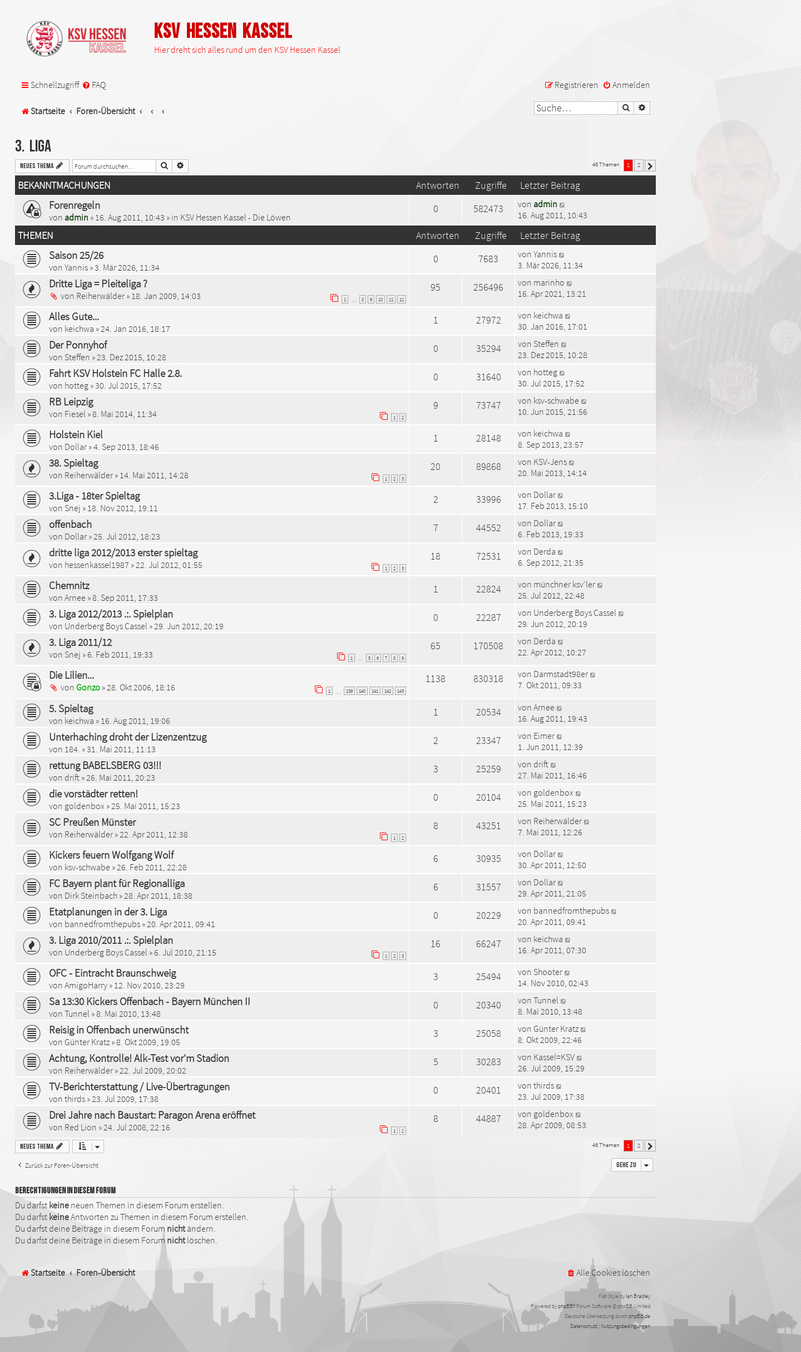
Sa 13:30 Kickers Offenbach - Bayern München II (149, 1001)
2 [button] (638, 165)
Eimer (544, 735)
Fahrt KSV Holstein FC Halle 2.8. (115, 373)
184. (72, 749)
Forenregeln (74, 205)
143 (400, 691)
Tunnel (77, 1013)
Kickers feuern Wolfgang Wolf (111, 854)
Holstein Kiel (76, 434)
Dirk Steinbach (91, 895)
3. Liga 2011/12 (80, 642)
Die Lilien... (71, 675)
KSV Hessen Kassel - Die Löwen (235, 217)
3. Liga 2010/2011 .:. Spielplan (111, 940)
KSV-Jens (550, 461)
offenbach (70, 524)
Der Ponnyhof (78, 344)
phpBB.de (639, 1316)
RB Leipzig (71, 401)
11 (391, 299)
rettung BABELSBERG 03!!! (105, 765)
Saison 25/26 (76, 255)
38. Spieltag (73, 462)
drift (72, 777)
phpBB (565, 1306)
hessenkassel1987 (97, 564)
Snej (73, 507)
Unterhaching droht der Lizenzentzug (127, 736)
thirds (75, 1098)
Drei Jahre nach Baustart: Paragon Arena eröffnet (152, 1114)
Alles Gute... (74, 316)
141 (375, 691)
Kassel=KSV (554, 1056)
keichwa (79, 328)
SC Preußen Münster (92, 822)
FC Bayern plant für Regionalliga (117, 883)
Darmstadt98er (560, 673)
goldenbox (85, 805)
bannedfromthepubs (102, 923)
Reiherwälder (100, 295)
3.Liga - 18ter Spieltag (94, 495)
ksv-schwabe (556, 400)
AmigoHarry (86, 985)
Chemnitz (69, 585)
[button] (650, 166)
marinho (549, 282)
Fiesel (75, 413)
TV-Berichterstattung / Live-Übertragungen (139, 1086)
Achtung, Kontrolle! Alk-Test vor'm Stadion (139, 1058)
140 (362, 691)
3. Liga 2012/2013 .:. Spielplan (111, 613)
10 (380, 299)
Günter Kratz (87, 1041)
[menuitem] (94, 85)
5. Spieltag (71, 708)
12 (401, 299)
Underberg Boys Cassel (106, 625)
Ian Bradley (638, 1296)
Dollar (76, 446)
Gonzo (88, 687)
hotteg (76, 385)
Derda (544, 551)
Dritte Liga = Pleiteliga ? (98, 283)
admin (76, 217)
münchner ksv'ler (564, 584)
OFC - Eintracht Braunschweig (112, 972)
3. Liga (33, 146)
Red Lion (81, 1127)
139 (349, 691)
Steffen (77, 357)
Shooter (547, 971)
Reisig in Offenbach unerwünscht (119, 1029)
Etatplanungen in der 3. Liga (108, 911)
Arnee (75, 597)
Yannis (76, 267)
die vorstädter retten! (93, 793)
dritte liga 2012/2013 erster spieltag (123, 552)
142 (387, 691)
